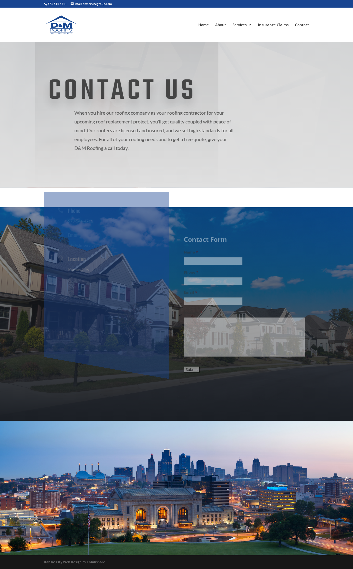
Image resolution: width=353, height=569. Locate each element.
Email (190, 295)
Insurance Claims (273, 25)
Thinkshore (96, 562)
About (220, 25)
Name (191, 255)
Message (193, 315)
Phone (191, 275)
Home (203, 25)
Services (239, 25)
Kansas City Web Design (63, 562)
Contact (302, 25)
